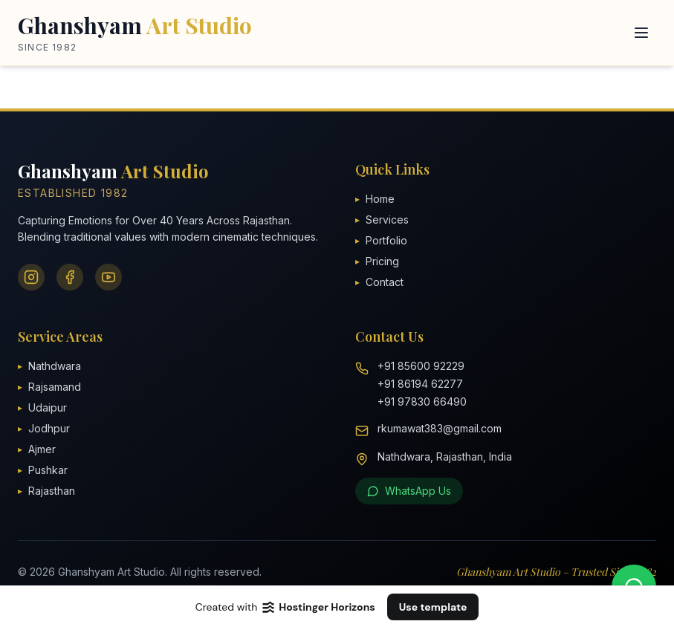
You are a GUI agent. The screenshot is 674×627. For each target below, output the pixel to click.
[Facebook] (69, 277)
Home (375, 198)
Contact (379, 282)
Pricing (377, 261)
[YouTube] (108, 277)
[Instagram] (31, 277)
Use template (433, 607)
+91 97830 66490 (422, 401)
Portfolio (381, 240)
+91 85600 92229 (420, 366)
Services (382, 219)
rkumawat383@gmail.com (439, 428)
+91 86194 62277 (420, 383)
